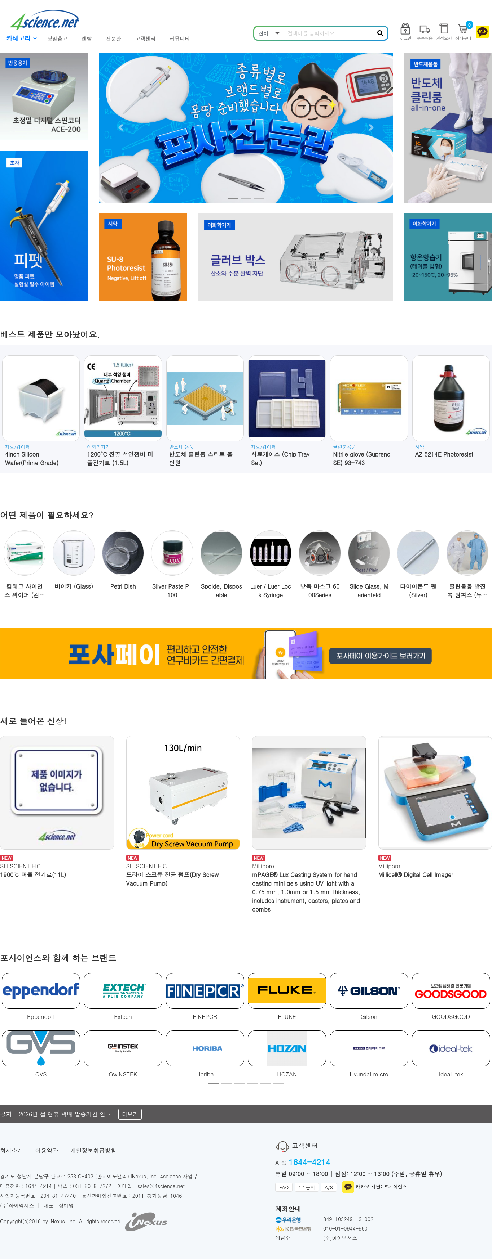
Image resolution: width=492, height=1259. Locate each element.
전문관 (113, 38)
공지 (6, 1114)
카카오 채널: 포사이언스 (374, 1187)
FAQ (284, 1187)
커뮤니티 (180, 38)
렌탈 (87, 38)
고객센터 (145, 38)
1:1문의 (307, 1187)
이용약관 (46, 1150)
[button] (121, 128)
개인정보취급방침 (93, 1150)
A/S (329, 1187)
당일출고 (57, 38)
